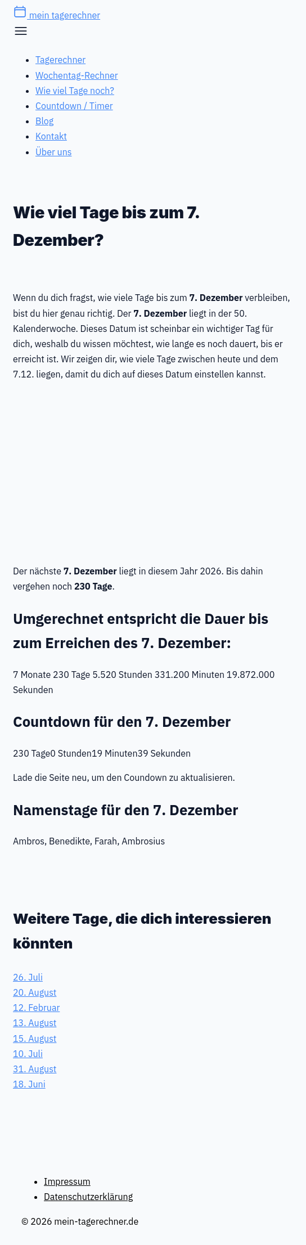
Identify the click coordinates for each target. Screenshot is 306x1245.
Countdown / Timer (74, 105)
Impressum (67, 1181)
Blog (44, 121)
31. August (34, 1069)
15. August (34, 1038)
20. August (34, 992)
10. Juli (28, 1053)
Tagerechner (60, 59)
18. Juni (29, 1084)
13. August (34, 1022)
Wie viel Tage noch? (74, 90)
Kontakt (51, 136)
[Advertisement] (153, 470)
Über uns (53, 152)
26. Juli (28, 977)
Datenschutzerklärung (88, 1196)
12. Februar (36, 1007)
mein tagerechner (56, 15)
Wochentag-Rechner (76, 75)
